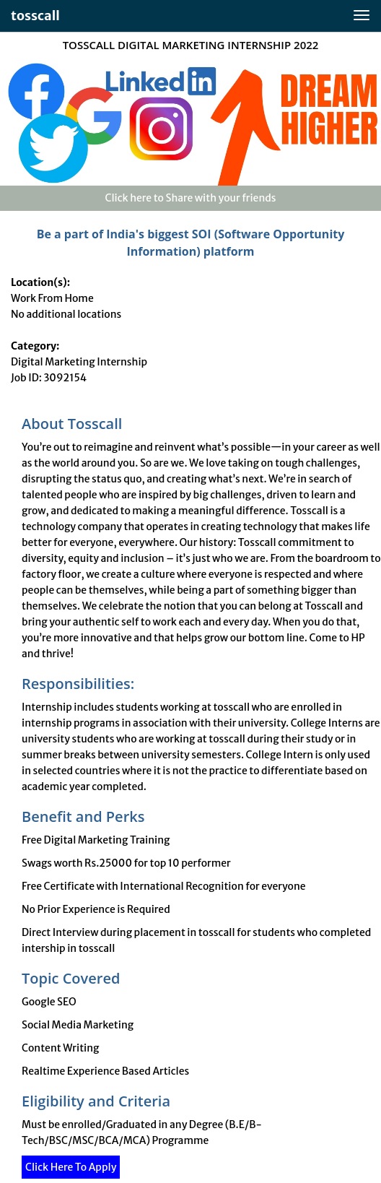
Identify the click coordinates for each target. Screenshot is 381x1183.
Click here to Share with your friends (190, 197)
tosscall (35, 15)
